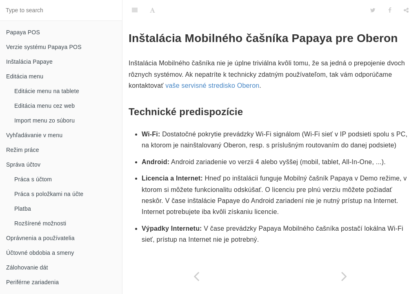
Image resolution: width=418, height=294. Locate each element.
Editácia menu (24, 76)
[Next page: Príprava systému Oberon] (344, 276)
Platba (22, 208)
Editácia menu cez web (44, 105)
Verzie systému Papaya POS (44, 47)
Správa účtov (23, 164)
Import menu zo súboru (44, 120)
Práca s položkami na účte (48, 194)
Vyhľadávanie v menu (34, 135)
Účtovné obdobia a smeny (40, 252)
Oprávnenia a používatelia (40, 238)
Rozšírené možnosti (40, 223)
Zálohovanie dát (27, 267)
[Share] (406, 10)
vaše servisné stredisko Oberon (212, 85)
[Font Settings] (152, 10)
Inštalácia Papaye (29, 61)
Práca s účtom (33, 179)
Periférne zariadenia (32, 282)
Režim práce (22, 150)
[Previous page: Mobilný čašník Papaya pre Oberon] (196, 276)
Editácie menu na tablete (46, 91)
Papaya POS (23, 32)
